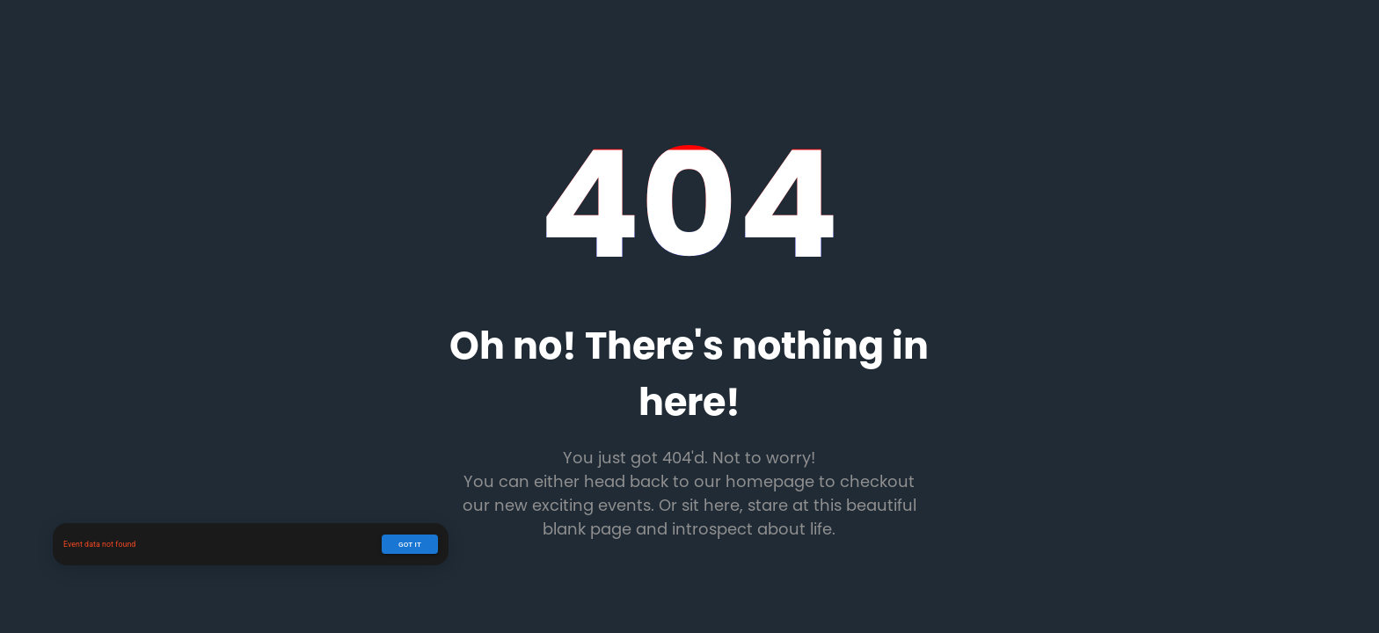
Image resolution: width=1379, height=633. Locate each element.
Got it (410, 544)
